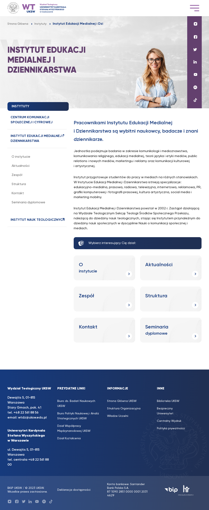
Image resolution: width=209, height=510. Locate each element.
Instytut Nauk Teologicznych (38, 220)
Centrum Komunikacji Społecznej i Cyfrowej (32, 120)
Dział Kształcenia (69, 438)
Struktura (19, 184)
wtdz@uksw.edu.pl (32, 417)
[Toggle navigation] (194, 8)
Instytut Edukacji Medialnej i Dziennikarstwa (37, 138)
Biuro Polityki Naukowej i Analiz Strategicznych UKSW (78, 416)
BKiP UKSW (14, 488)
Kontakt (18, 193)
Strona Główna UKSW (122, 401)
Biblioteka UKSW (168, 401)
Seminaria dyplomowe (28, 202)
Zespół (17, 175)
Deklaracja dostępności (73, 489)
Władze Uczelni (117, 416)
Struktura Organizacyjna (124, 408)
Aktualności (20, 166)
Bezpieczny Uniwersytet (165, 411)
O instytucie (21, 157)
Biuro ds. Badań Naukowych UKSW (76, 404)
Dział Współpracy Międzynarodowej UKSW (73, 428)
